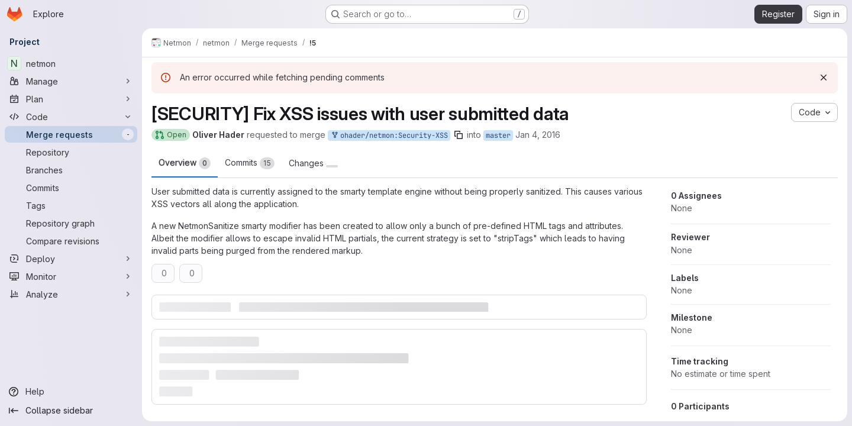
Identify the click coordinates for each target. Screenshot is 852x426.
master (498, 135)
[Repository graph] (71, 223)
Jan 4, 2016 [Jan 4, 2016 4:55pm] (537, 135)
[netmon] (71, 63)
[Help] (71, 391)
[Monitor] (71, 276)
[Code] (71, 116)
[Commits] (71, 187)
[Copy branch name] (458, 135)
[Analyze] (71, 294)
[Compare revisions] (71, 241)
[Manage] (71, 81)
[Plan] (71, 99)
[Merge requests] (71, 134)
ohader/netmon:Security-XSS (389, 136)
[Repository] (71, 152)
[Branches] (71, 170)
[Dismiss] (823, 77)
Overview (185, 163)
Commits (250, 163)
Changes (313, 163)
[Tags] (71, 205)
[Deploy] (71, 258)
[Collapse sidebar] (71, 410)
